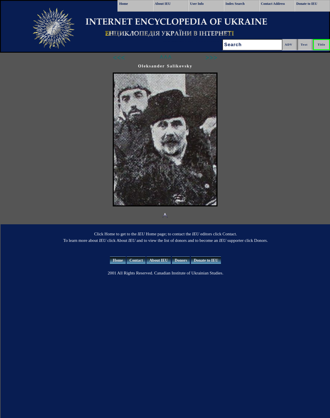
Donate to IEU (306, 4)
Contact (136, 260)
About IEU (163, 4)
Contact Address (273, 4)
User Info (197, 4)
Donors (181, 260)
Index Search (234, 4)
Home (123, 4)
